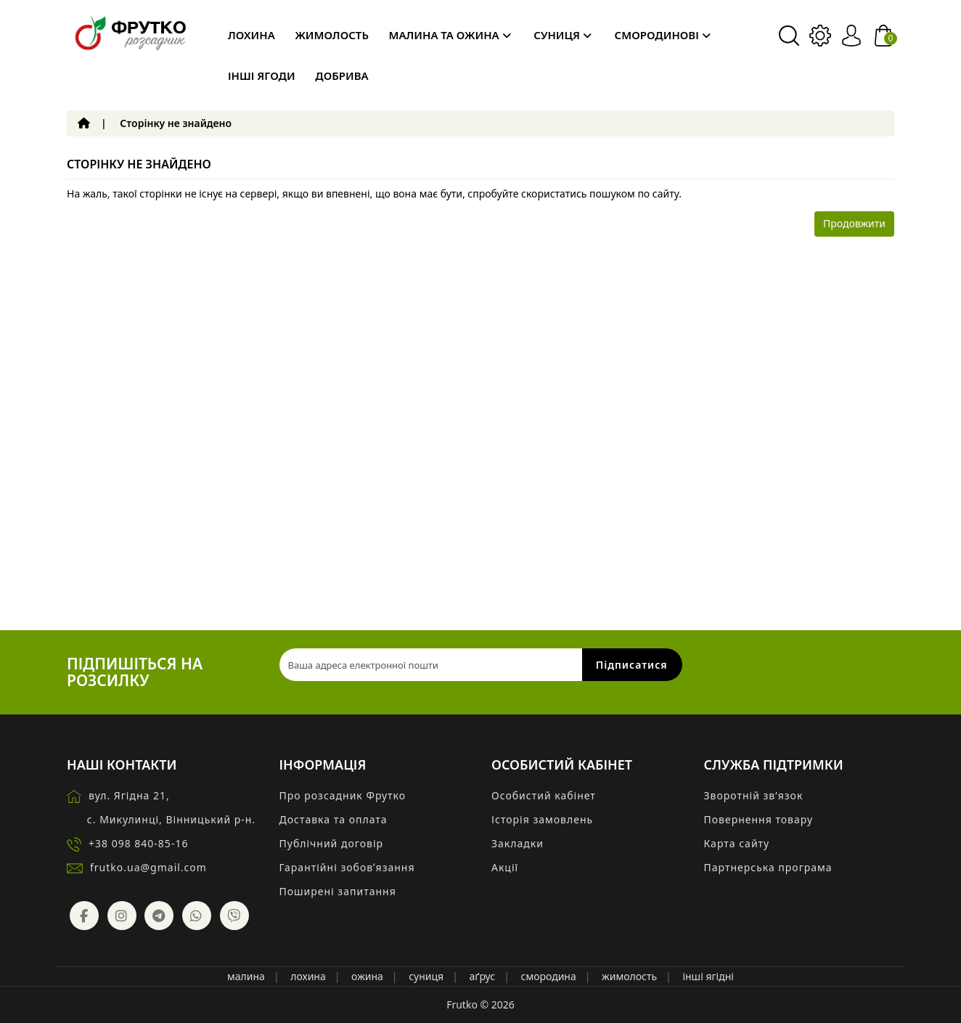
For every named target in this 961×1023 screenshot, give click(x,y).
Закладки (517, 843)
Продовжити (854, 223)
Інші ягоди (261, 75)
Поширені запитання (337, 891)
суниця (426, 976)
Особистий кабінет (543, 795)
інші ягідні (708, 976)
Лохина (251, 35)
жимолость (629, 976)
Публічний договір (331, 843)
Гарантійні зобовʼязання (347, 867)
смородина (548, 976)
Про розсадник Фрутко (342, 795)
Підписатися (632, 665)
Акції (504, 867)
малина (246, 976)
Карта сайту (737, 843)
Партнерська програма (768, 867)
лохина (307, 976)
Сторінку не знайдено (176, 123)
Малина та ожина (450, 35)
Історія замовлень (542, 819)
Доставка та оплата (333, 819)
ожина (367, 976)
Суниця (562, 35)
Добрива (341, 75)
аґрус (483, 976)
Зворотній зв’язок (753, 795)
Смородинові (663, 35)
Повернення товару (759, 819)
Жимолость (331, 35)
